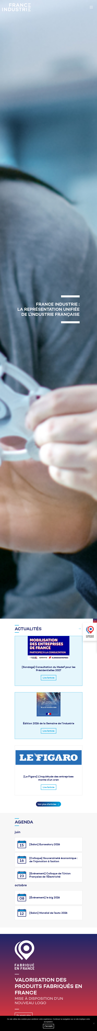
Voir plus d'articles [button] (48, 804)
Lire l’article (48, 677)
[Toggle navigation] (91, 7)
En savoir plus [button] (24, 1015)
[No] (93, 1023)
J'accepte (48, 1026)
